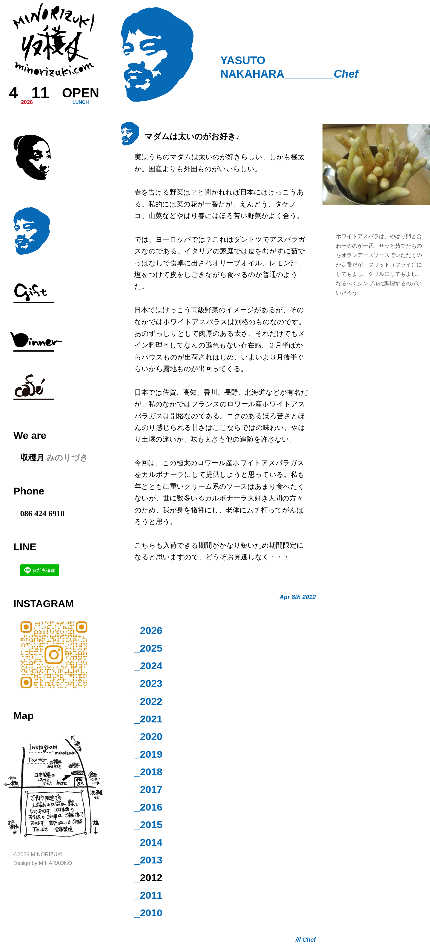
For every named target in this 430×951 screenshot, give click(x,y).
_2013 (148, 860)
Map (23, 715)
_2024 (148, 665)
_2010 (148, 912)
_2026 (148, 630)
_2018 (148, 771)
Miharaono (55, 863)
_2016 (148, 807)
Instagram (43, 603)
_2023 (148, 683)
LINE (24, 546)
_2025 (148, 648)
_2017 (148, 789)
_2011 (148, 895)
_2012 (148, 877)
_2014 (148, 842)
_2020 (148, 736)
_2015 (148, 824)
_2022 (148, 701)
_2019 (148, 754)
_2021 (148, 719)
